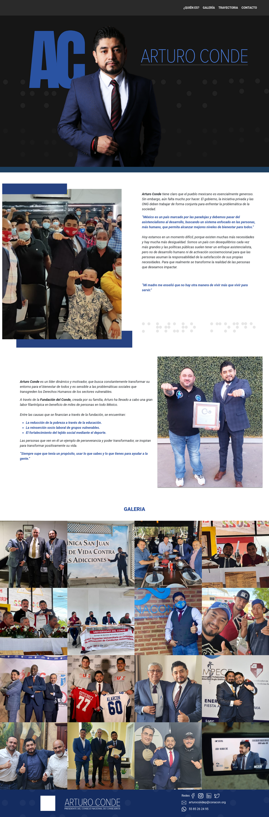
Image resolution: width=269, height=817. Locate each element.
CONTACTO (249, 7)
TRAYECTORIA (228, 7)
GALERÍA (209, 7)
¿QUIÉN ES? (191, 7)
